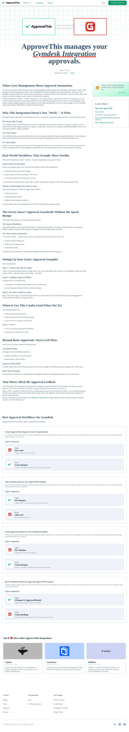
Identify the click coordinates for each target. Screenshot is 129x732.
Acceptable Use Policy (61, 708)
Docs (30, 700)
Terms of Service (59, 700)
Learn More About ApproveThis (105, 115)
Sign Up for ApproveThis (103, 108)
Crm (72, 73)
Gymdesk (37, 92)
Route (5, 704)
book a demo (54, 397)
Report (5, 700)
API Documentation (34, 704)
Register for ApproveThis (39, 397)
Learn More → (122, 92)
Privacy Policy (58, 712)
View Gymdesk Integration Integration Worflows (107, 119)
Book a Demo (99, 112)
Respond (6, 708)
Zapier (54, 101)
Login (103, 3)
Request (5, 712)
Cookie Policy (58, 704)
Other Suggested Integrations (104, 122)
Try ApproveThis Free (117, 3)
